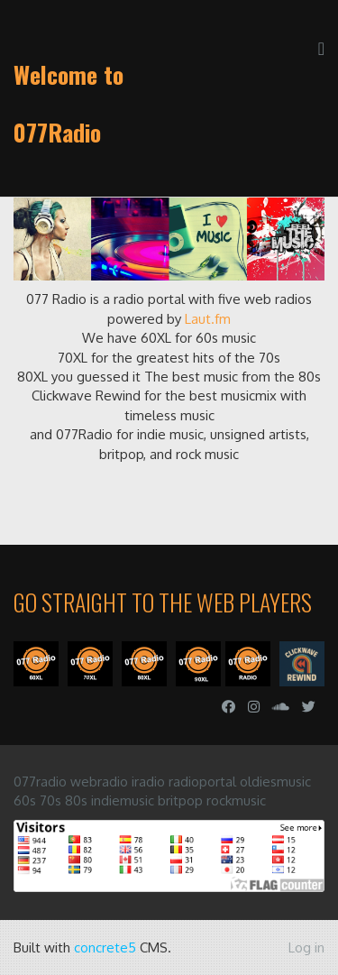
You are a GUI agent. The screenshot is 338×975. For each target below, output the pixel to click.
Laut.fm (208, 318)
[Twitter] (308, 706)
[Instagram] (254, 706)
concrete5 (105, 947)
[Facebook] (228, 706)
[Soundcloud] (280, 706)
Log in (306, 947)
